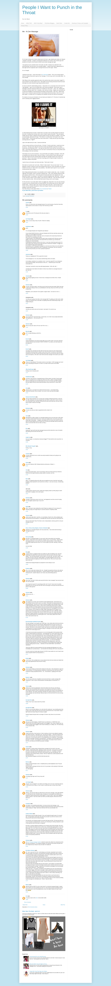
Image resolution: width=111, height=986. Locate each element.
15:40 (27, 271)
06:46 (27, 365)
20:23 (27, 595)
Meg (27, 552)
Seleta (27, 462)
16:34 (27, 695)
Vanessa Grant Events (30, 396)
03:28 (27, 786)
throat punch (32, 196)
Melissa (27, 884)
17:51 (27, 327)
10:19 (27, 532)
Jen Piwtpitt (28, 218)
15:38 (27, 484)
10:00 (27, 673)
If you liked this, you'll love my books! (32, 190)
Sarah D (27, 746)
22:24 (27, 424)
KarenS (27, 339)
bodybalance (28, 226)
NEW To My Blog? (38, 23)
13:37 (27, 222)
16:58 (27, 564)
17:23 (27, 716)
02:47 (27, 778)
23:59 (27, 458)
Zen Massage (45, 74)
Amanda (27, 276)
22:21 (27, 411)
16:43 (27, 493)
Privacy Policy (24, 25)
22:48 (27, 442)
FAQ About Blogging (49, 23)
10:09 (27, 250)
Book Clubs (59, 23)
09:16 (27, 799)
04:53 (27, 465)
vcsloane (28, 453)
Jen (26, 470)
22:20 (27, 404)
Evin (27, 428)
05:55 (27, 345)
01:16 (27, 836)
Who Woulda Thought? (31, 446)
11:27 (27, 880)
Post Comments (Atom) (32, 907)
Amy (27, 388)
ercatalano (28, 803)
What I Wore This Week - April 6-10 (31, 911)
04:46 (27, 846)
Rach (27, 478)
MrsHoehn (28, 408)
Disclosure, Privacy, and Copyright (80, 23)
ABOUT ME (29, 23)
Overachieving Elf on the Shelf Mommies (38, 956)
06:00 (27, 356)
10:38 (27, 511)
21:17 (27, 654)
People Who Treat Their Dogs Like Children (38, 971)
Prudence (28, 568)
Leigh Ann (28, 437)
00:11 (27, 770)
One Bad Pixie (29, 700)
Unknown (28, 284)
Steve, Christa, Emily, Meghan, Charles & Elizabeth (37, 528)
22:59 (27, 214)
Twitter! (50, 188)
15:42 (27, 207)
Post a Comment (27, 902)
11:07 (27, 372)
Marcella (27, 331)
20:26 (27, 727)
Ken (26, 896)
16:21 (27, 303)
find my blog (28, 536)
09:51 (27, 523)
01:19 (27, 617)
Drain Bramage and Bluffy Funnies (33, 621)
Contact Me (67, 23)
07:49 (27, 474)
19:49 (27, 334)
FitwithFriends (29, 376)
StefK (27, 506)
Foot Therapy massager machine (34, 842)
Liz (26, 211)
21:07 (27, 742)
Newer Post (25, 904)
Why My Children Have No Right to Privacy (38, 964)
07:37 (27, 663)
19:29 (27, 899)
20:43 (27, 892)
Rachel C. (28, 677)
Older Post (63, 904)
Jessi (27, 415)
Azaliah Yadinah (29, 813)
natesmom (28, 254)
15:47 (27, 280)
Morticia (27, 761)
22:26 (27, 433)
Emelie (27, 658)
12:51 (27, 809)
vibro (37, 897)
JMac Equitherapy (30, 369)
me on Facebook (43, 188)
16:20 (27, 293)
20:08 (27, 502)
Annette (27, 202)
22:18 (27, 384)
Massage (27, 196)
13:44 (27, 547)
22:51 (27, 449)
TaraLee (27, 686)
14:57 (27, 682)
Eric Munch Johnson (30, 850)
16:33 (27, 311)
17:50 (27, 319)
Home (22, 23)
